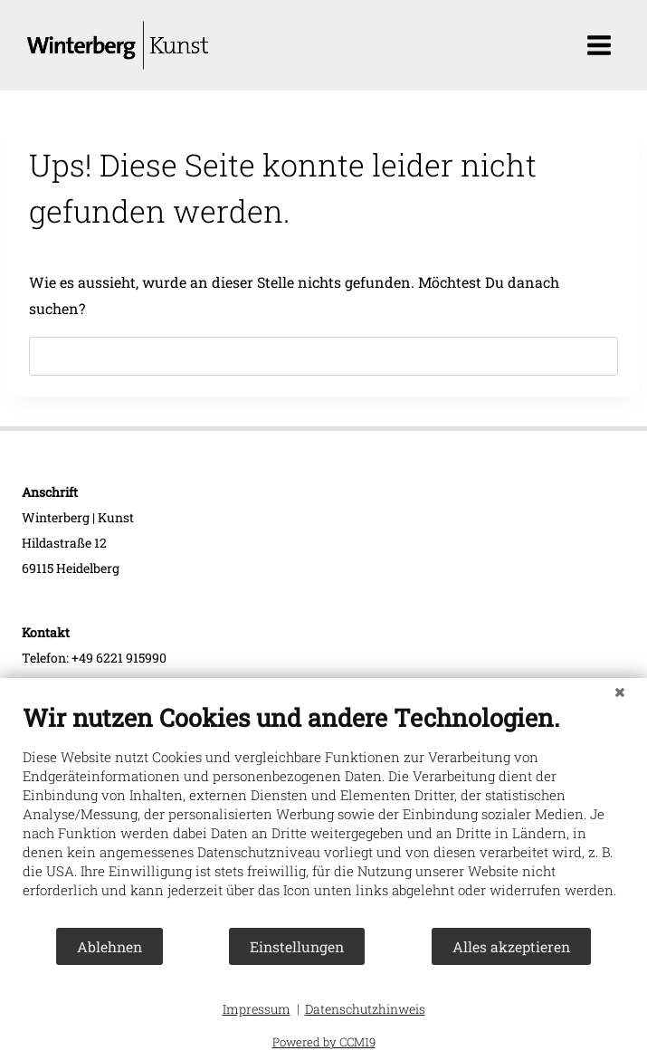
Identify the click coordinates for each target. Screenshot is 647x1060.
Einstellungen (297, 946)
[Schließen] (619, 691)
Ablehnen (109, 946)
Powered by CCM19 (324, 1042)
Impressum (256, 1008)
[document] (323, 814)
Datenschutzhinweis (365, 1008)
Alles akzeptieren (511, 946)
